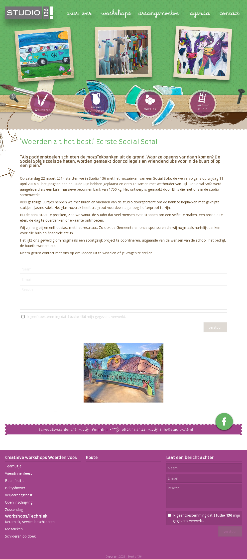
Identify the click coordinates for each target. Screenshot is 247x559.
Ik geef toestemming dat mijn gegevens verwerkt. (76, 316)
